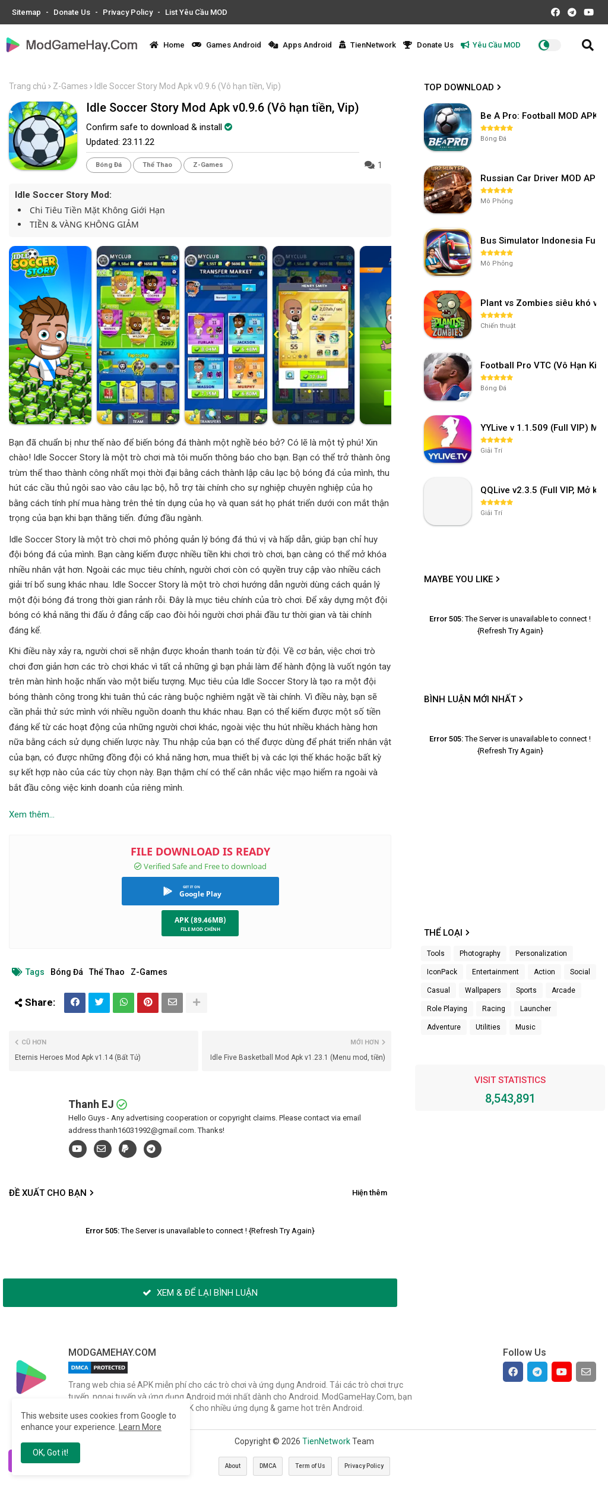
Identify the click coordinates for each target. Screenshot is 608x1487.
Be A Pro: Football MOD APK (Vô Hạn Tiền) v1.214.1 (539, 116)
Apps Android (300, 44)
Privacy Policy (128, 12)
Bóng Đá (109, 165)
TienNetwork (367, 44)
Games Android (226, 44)
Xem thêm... (32, 814)
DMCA (267, 1466)
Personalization (541, 953)
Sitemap (27, 12)
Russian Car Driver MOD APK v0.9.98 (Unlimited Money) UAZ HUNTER (539, 178)
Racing (493, 1009)
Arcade (563, 990)
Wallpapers (483, 990)
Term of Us (310, 1466)
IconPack (442, 972)
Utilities (488, 1027)
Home (167, 44)
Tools (436, 953)
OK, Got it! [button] (50, 1452)
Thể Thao (157, 165)
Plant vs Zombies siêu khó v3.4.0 (539, 303)
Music (525, 1027)
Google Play (200, 894)
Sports (526, 990)
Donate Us (72, 12)
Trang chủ (27, 86)
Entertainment (495, 972)
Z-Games (70, 86)
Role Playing (447, 1009)
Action (544, 972)
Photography (480, 953)
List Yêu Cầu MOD (196, 12)
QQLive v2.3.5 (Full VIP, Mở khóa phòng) (539, 490)
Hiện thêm (369, 1192)
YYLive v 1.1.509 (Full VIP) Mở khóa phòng (539, 427)
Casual (438, 990)
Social (580, 972)
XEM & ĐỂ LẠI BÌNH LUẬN (200, 1292)
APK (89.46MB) (200, 920)
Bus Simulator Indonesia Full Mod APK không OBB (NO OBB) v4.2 (539, 240)
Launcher (535, 1009)
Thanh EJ (91, 1104)
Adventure (444, 1027)
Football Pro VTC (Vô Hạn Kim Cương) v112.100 (539, 365)
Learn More (140, 1427)
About (232, 1466)
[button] (588, 45)
